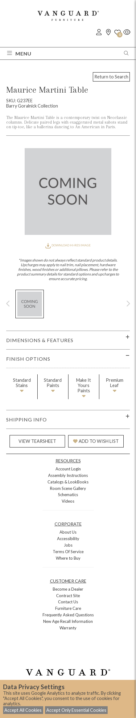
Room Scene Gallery (68, 488)
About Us (68, 532)
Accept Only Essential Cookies (76, 710)
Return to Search (111, 76)
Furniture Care (68, 608)
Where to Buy (68, 558)
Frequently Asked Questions (68, 614)
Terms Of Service (68, 551)
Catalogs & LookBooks (68, 481)
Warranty (68, 627)
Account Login (68, 468)
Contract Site (68, 595)
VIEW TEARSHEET (37, 441)
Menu (19, 53)
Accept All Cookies (23, 710)
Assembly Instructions (68, 475)
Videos (68, 501)
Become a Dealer (68, 589)
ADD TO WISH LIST (96, 441)
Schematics (68, 494)
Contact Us (68, 601)
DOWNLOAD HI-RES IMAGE (67, 245)
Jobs (68, 545)
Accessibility (68, 538)
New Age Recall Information (68, 621)
